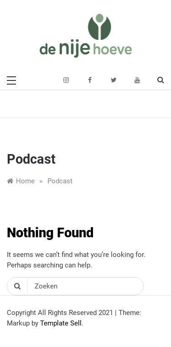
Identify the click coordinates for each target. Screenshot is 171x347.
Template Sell (61, 323)
